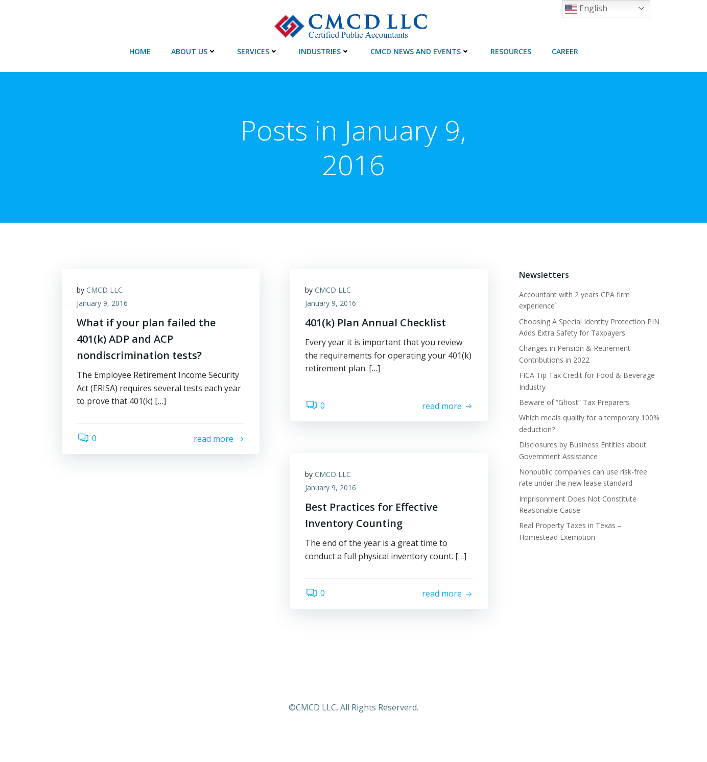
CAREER (565, 51)
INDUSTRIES (324, 51)
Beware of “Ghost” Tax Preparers (574, 402)
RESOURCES (510, 51)
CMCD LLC (105, 290)
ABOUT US (194, 51)
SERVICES (257, 51)
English (586, 9)
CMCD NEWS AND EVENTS (420, 51)
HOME (140, 51)
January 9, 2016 (102, 303)
